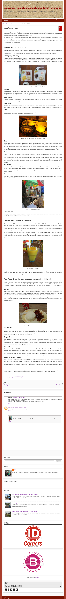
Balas (9, 403)
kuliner (16, 377)
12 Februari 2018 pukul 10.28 (19, 407)
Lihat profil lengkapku (16, 476)
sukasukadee (13, 596)
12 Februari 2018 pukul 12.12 (22, 417)
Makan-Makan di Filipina (11, 28)
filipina (8, 377)
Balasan (11, 414)
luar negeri (20, 377)
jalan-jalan (12, 377)
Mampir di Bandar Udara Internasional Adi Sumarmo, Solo (24, 511)
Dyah (10, 375)
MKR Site (20, 598)
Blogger (37, 577)
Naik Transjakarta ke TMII (17, 503)
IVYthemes (14, 598)
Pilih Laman (6, 20)
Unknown (10, 407)
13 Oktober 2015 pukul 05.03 (18, 397)
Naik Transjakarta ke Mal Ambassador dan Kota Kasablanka (25, 494)
